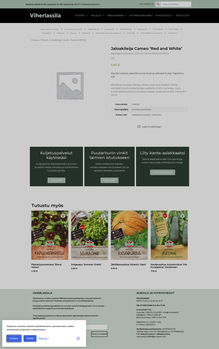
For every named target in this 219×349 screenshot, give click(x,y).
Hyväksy (14, 338)
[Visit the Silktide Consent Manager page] (78, 338)
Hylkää (30, 338)
